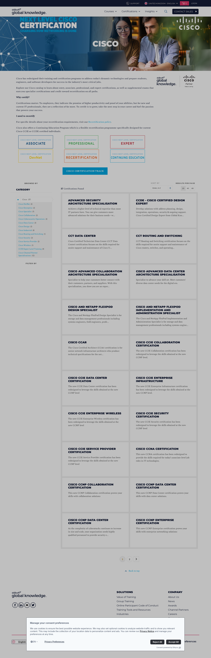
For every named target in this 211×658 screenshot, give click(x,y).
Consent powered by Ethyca (168, 647)
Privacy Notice (147, 631)
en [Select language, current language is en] (34, 641)
